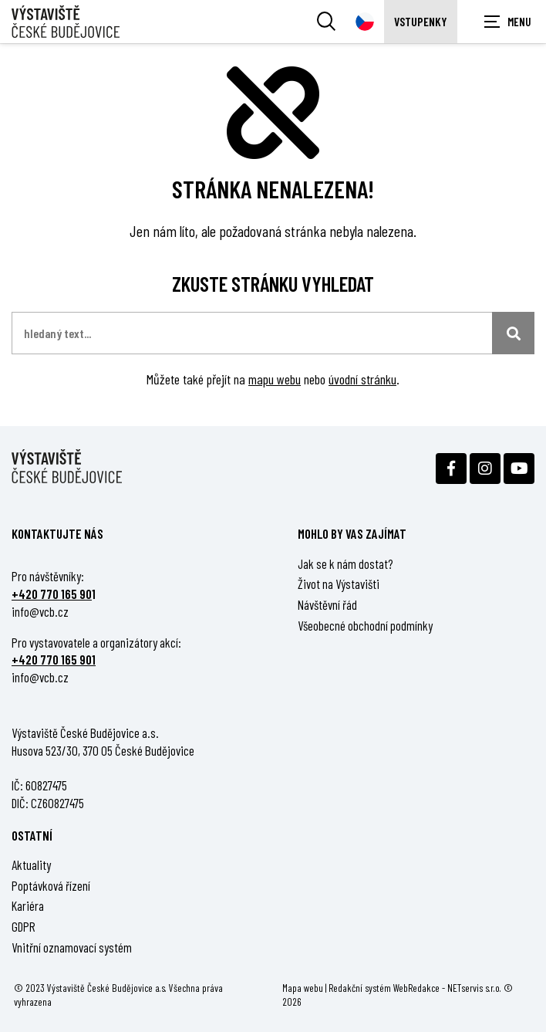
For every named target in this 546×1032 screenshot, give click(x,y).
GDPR (23, 926)
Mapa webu (302, 987)
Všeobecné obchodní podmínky (365, 625)
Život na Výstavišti (338, 583)
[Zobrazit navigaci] (507, 21)
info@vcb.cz (40, 611)
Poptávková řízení (51, 885)
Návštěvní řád (327, 604)
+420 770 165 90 (52, 593)
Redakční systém (360, 987)
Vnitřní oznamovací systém (72, 947)
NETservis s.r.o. (474, 987)
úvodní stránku (362, 379)
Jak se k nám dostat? (345, 563)
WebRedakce (416, 987)
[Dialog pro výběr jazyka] (364, 21)
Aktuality (31, 864)
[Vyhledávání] (326, 21)
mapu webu (274, 379)
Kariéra (28, 905)
